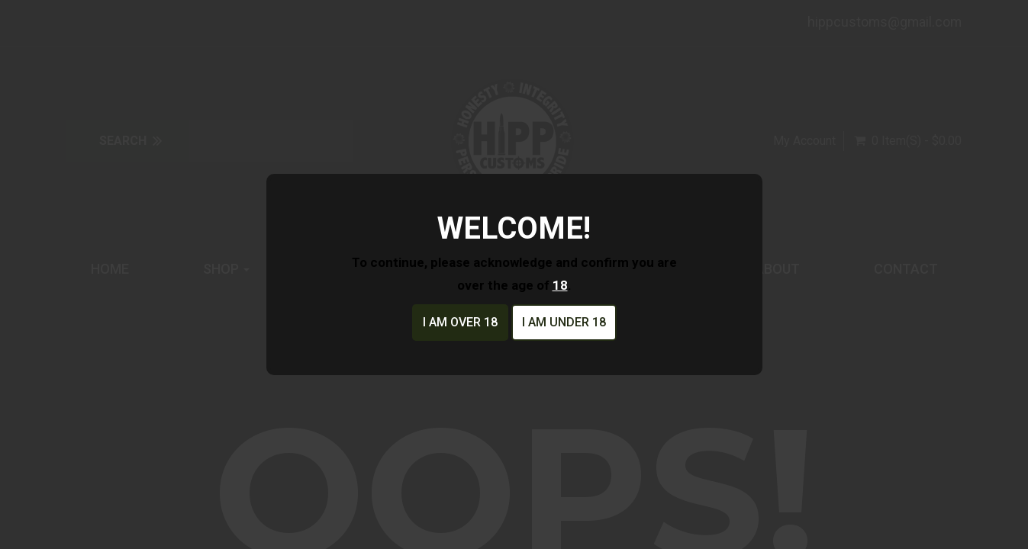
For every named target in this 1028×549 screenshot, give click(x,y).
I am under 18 (564, 322)
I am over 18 (460, 322)
